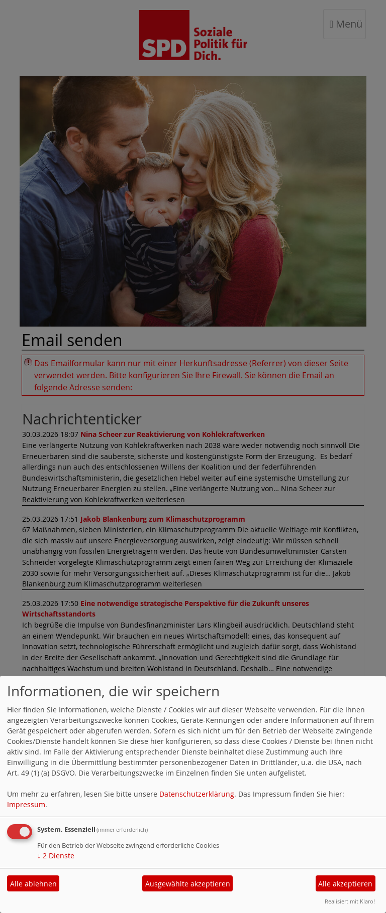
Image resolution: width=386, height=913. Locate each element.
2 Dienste (55, 855)
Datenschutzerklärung (196, 794)
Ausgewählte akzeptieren (187, 883)
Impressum (26, 804)
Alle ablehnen (33, 883)
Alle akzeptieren (345, 883)
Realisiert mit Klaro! (350, 901)
